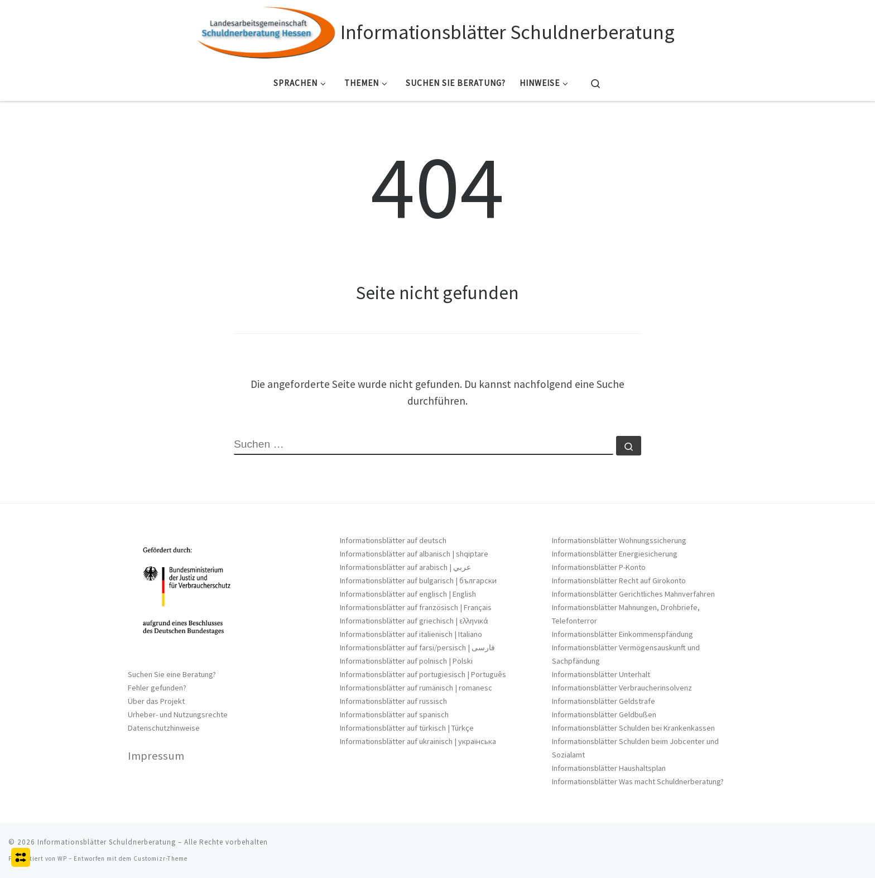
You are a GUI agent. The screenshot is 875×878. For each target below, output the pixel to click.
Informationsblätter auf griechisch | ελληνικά (414, 621)
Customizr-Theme (160, 858)
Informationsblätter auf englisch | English (408, 594)
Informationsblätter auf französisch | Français (416, 607)
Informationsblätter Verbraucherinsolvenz (622, 688)
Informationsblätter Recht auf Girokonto (619, 580)
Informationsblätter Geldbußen (604, 714)
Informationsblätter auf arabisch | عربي (405, 567)
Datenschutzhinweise (164, 728)
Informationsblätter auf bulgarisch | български (418, 580)
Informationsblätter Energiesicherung (614, 554)
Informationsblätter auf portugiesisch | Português (423, 674)
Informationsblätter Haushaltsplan (609, 768)
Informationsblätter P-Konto (599, 567)
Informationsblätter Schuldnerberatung (106, 842)
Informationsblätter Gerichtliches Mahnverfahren (633, 594)
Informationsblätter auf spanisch (394, 714)
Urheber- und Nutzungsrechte (178, 714)
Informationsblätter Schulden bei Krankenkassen (633, 728)
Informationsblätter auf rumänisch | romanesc (416, 688)
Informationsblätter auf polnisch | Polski (406, 661)
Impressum (156, 756)
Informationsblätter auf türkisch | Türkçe (407, 728)
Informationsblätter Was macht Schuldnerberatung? (638, 781)
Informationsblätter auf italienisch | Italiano (411, 634)
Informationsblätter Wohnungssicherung (619, 540)
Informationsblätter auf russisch (393, 701)
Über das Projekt (156, 701)
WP (62, 858)
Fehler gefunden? (157, 688)
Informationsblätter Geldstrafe (603, 701)
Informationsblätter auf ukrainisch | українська (418, 741)
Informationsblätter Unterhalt (601, 674)
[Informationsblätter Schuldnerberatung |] (266, 30)
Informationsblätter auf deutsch (393, 540)
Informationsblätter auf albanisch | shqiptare (414, 554)
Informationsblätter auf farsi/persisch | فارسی (417, 647)
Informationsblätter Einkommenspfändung (622, 634)
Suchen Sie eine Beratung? (172, 674)
